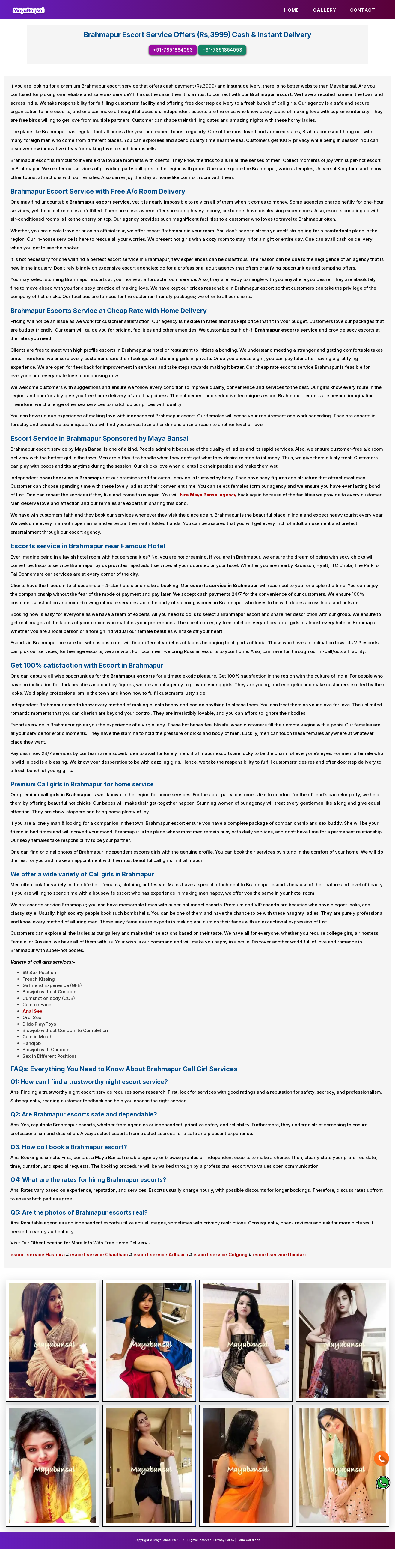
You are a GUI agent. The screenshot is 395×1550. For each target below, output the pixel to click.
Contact (362, 10)
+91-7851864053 (173, 51)
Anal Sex (32, 1012)
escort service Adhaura (160, 1255)
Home (291, 10)
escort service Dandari (279, 1255)
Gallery (324, 10)
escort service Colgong (220, 1255)
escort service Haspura (37, 1255)
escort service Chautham (99, 1255)
